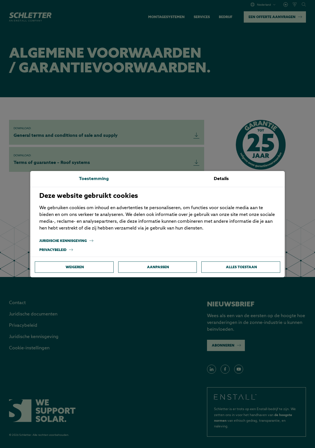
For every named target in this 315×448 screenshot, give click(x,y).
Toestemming (94, 179)
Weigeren (75, 267)
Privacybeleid (56, 250)
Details (221, 179)
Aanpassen (158, 267)
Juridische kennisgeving (66, 241)
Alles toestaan (241, 267)
